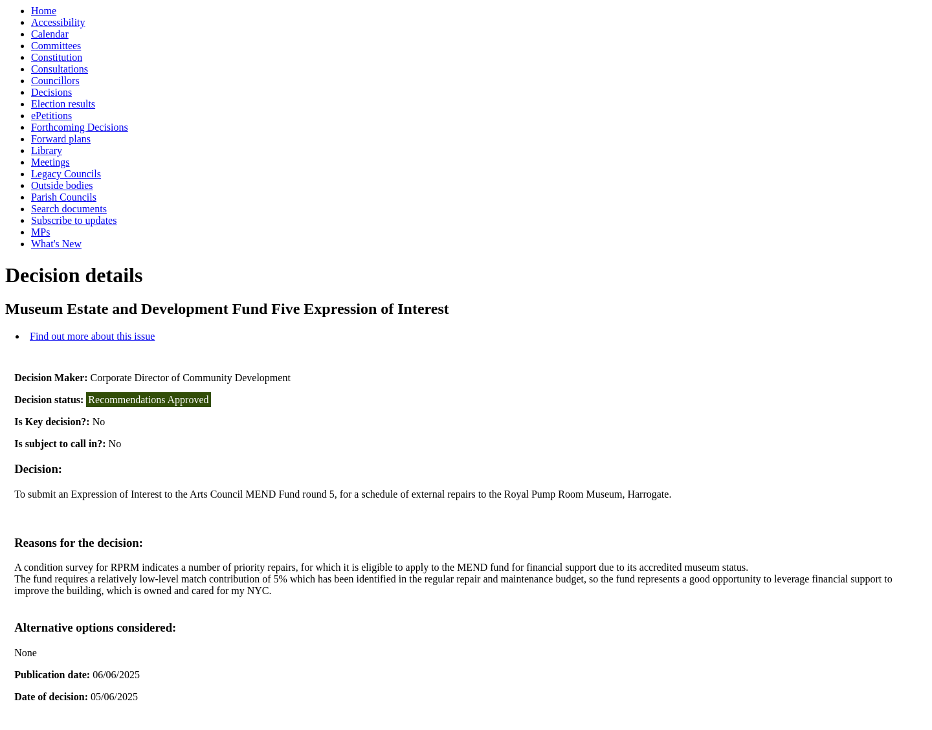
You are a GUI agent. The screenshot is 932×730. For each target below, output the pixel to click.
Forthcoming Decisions (79, 127)
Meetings (50, 162)
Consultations (59, 68)
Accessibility (58, 22)
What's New (56, 243)
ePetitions (51, 115)
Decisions (51, 92)
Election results (63, 103)
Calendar (50, 33)
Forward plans (61, 138)
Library (46, 150)
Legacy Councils (66, 173)
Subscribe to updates (73, 220)
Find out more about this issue (92, 336)
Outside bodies (62, 185)
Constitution (56, 57)
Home (43, 10)
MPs (40, 232)
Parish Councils (63, 197)
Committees (56, 45)
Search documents (69, 208)
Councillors (55, 80)
